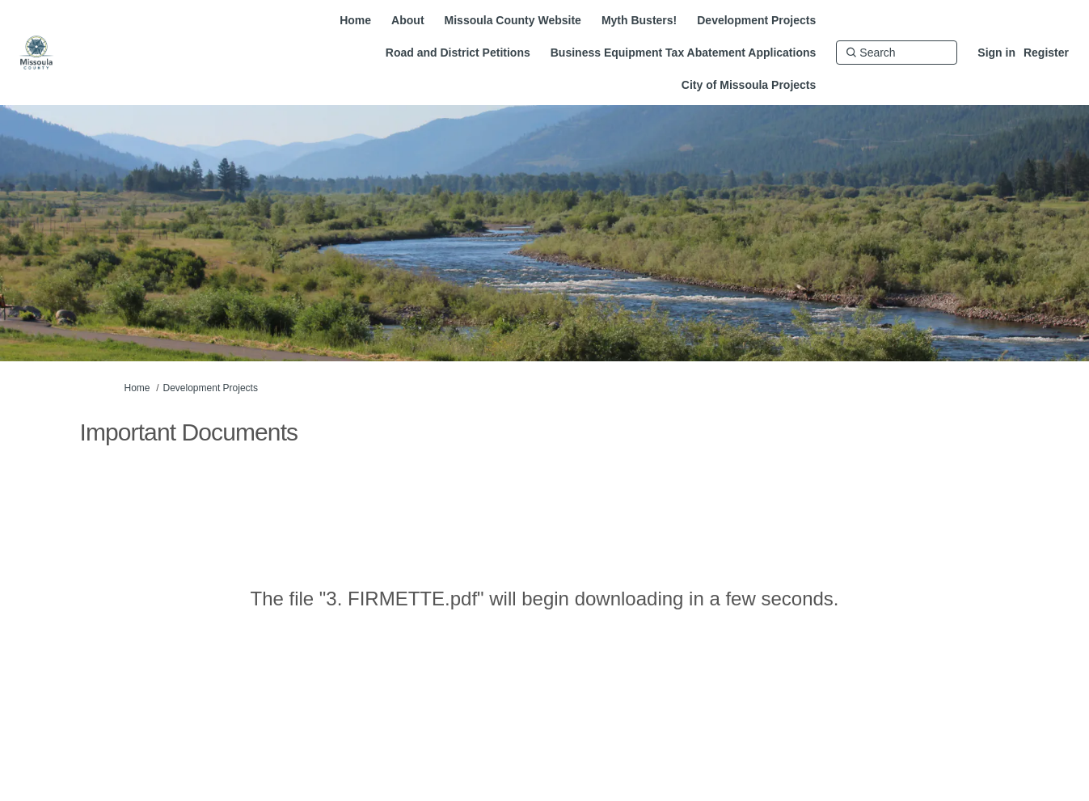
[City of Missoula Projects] (748, 85)
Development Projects (210, 388)
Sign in (996, 52)
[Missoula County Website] (513, 20)
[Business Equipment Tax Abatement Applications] (684, 52)
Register (1046, 52)
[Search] (896, 52)
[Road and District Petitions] (458, 52)
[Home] (355, 20)
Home (137, 388)
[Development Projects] (756, 20)
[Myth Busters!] (639, 20)
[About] (407, 20)
